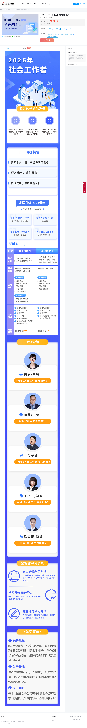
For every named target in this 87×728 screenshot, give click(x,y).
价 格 (43, 21)
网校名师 (29, 3)
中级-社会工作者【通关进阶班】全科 (21, 9)
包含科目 (43, 33)
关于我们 (54, 719)
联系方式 (54, 720)
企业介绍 (43, 3)
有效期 (43, 24)
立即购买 (47, 40)
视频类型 (43, 28)
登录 (76, 3)
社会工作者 (7, 9)
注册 (84, 3)
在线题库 (36, 3)
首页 (23, 3)
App (49, 3)
